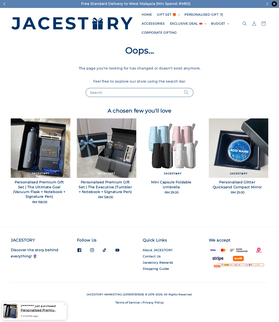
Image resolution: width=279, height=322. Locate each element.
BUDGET (218, 24)
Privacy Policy (153, 302)
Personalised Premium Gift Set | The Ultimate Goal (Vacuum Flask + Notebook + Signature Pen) (39, 310)
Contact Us (152, 256)
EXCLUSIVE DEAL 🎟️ (186, 24)
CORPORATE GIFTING (159, 33)
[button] (244, 23)
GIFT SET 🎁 (166, 15)
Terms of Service (127, 302)
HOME (147, 15)
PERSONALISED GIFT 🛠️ (203, 15)
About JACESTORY (158, 250)
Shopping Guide (156, 269)
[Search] (186, 92)
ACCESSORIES (153, 24)
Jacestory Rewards (158, 263)
